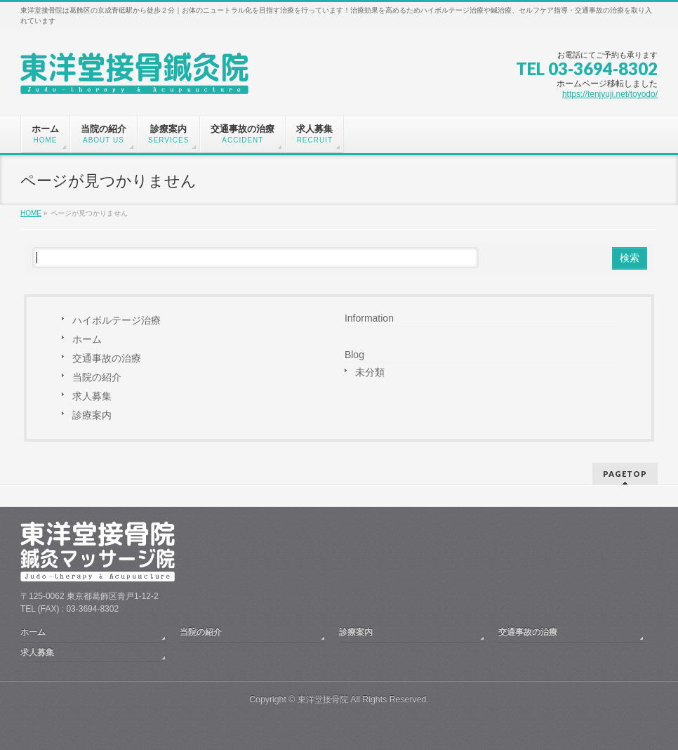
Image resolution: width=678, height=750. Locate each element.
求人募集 (92, 396)
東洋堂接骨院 (323, 699)
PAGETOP (625, 473)
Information (369, 318)
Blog (354, 354)
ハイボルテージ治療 (116, 320)
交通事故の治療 (106, 358)
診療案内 (92, 415)
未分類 (370, 372)
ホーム (87, 339)
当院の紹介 (96, 377)
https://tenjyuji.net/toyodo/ (610, 94)
